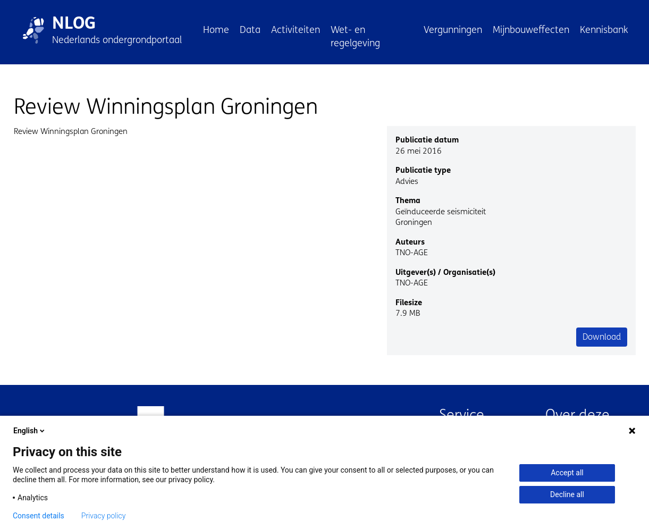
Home (216, 30)
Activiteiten (295, 30)
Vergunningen (453, 30)
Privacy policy (103, 515)
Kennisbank (604, 30)
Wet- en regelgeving (355, 36)
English (29, 430)
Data (250, 30)
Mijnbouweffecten (531, 30)
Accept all (567, 472)
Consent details (38, 515)
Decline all (567, 494)
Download (602, 337)
